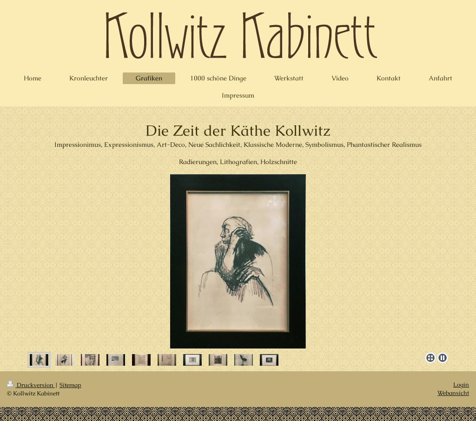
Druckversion (31, 385)
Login (461, 384)
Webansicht (453, 393)
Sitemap (70, 385)
